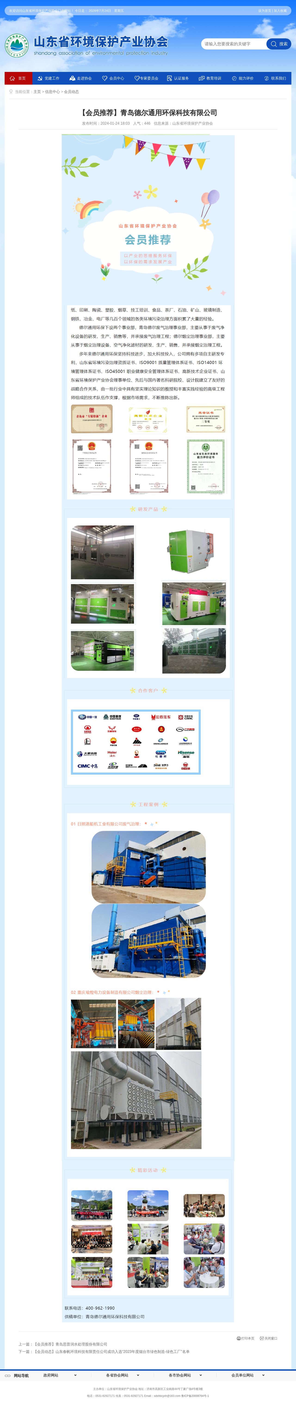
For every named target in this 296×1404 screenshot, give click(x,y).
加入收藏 (280, 10)
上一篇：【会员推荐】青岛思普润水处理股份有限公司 (62, 1344)
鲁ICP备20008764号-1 (195, 1396)
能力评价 (242, 78)
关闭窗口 (271, 1338)
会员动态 (71, 92)
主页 (37, 92)
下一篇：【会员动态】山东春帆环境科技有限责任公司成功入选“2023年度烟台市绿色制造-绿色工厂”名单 (104, 1352)
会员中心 (113, 78)
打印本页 (247, 1338)
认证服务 (177, 78)
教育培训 (210, 78)
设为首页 (264, 10)
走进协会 (80, 78)
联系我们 (275, 78)
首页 (17, 78)
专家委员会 (146, 78)
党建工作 (48, 78)
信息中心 (52, 92)
